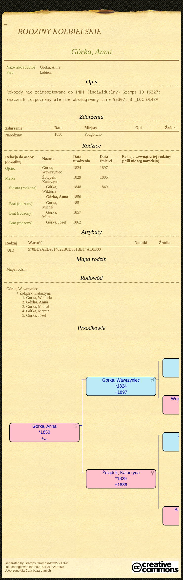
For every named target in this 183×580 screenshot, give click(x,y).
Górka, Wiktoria (49, 189)
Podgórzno (93, 134)
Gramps (30, 563)
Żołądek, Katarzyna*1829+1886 (121, 478)
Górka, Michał (49, 205)
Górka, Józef (56, 222)
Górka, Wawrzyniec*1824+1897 (121, 386)
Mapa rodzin (16, 269)
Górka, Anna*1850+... (44, 432)
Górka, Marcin (49, 214)
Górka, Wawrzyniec (52, 170)
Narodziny (13, 135)
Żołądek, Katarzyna (50, 179)
